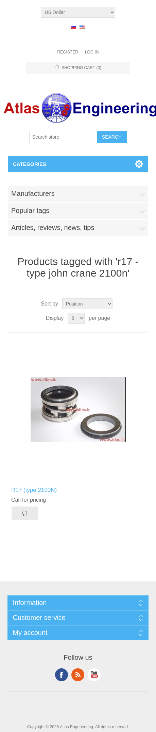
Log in (92, 52)
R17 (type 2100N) (34, 490)
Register (67, 52)
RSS (77, 674)
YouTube (94, 674)
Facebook (61, 674)
